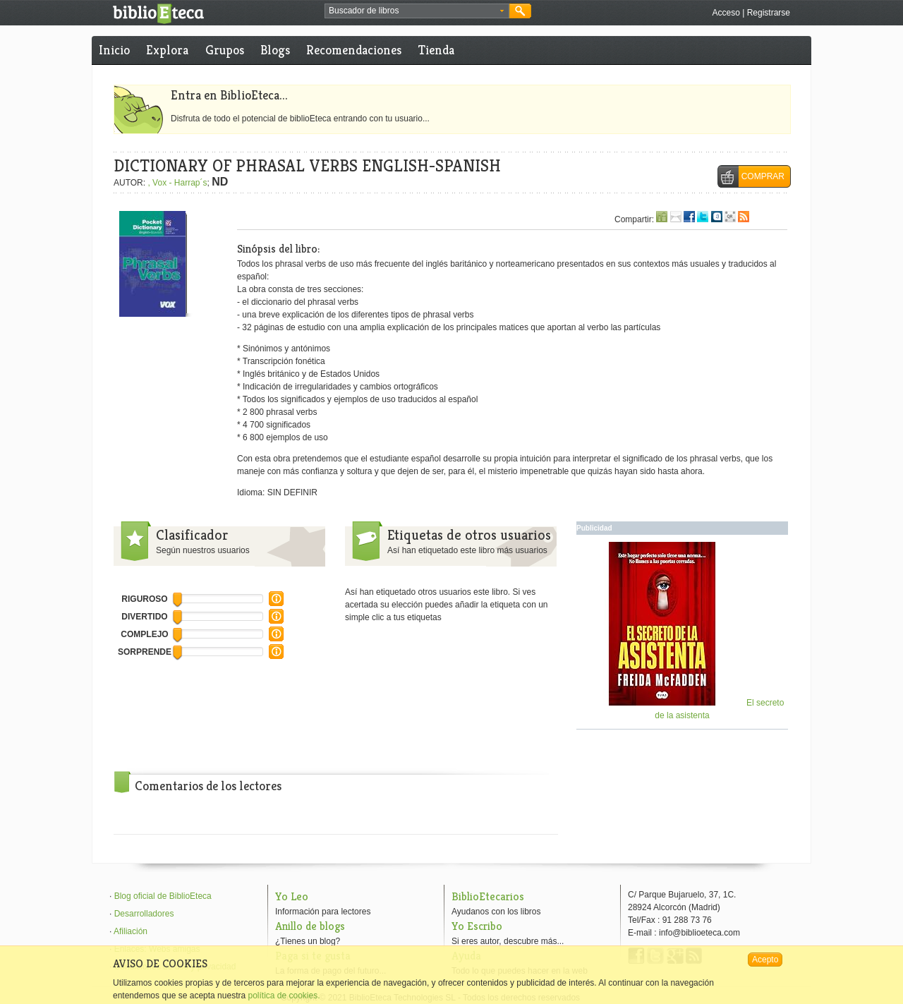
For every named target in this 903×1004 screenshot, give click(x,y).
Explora (167, 50)
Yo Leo (291, 896)
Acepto (765, 959)
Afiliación (130, 931)
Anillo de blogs (310, 926)
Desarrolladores (144, 914)
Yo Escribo (477, 926)
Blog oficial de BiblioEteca (163, 896)
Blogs (275, 50)
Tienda (436, 50)
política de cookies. (284, 995)
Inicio (114, 50)
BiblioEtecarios (488, 896)
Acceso (725, 13)
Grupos (224, 50)
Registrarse (768, 13)
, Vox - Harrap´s (177, 183)
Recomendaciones (353, 50)
